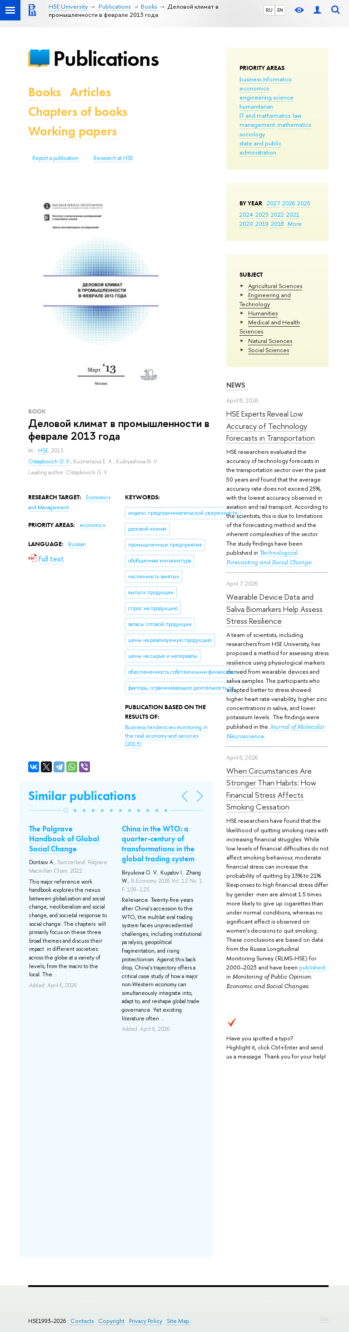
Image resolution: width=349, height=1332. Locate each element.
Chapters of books (77, 111)
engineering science (266, 97)
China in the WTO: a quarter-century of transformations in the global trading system (158, 844)
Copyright (111, 1321)
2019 (262, 223)
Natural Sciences (270, 341)
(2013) (166, 736)
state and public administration (260, 147)
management (257, 124)
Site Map (178, 1321)
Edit (324, 1319)
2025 (303, 203)
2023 (262, 214)
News (235, 385)
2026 (288, 203)
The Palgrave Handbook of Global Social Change (64, 839)
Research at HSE (113, 158)
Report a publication (55, 158)
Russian (77, 544)
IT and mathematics (264, 115)
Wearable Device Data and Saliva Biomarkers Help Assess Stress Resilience (274, 608)
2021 (292, 214)
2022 (277, 214)
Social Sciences (268, 350)
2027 (273, 203)
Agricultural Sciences (275, 286)
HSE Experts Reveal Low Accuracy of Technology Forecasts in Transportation (270, 425)
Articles (90, 92)
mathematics (294, 124)
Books (44, 92)
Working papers (72, 131)
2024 (246, 214)
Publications (106, 58)
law (297, 115)
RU (269, 10)
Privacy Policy (145, 1321)
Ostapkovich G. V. (49, 461)
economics (254, 88)
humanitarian (256, 106)
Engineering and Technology (265, 299)
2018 (277, 223)
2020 (246, 223)
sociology (252, 134)
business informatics (265, 79)
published (312, 967)
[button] (65, 810)
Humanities (263, 313)
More (295, 223)
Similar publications (82, 796)
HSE (43, 450)
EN (280, 10)
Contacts (82, 1321)
